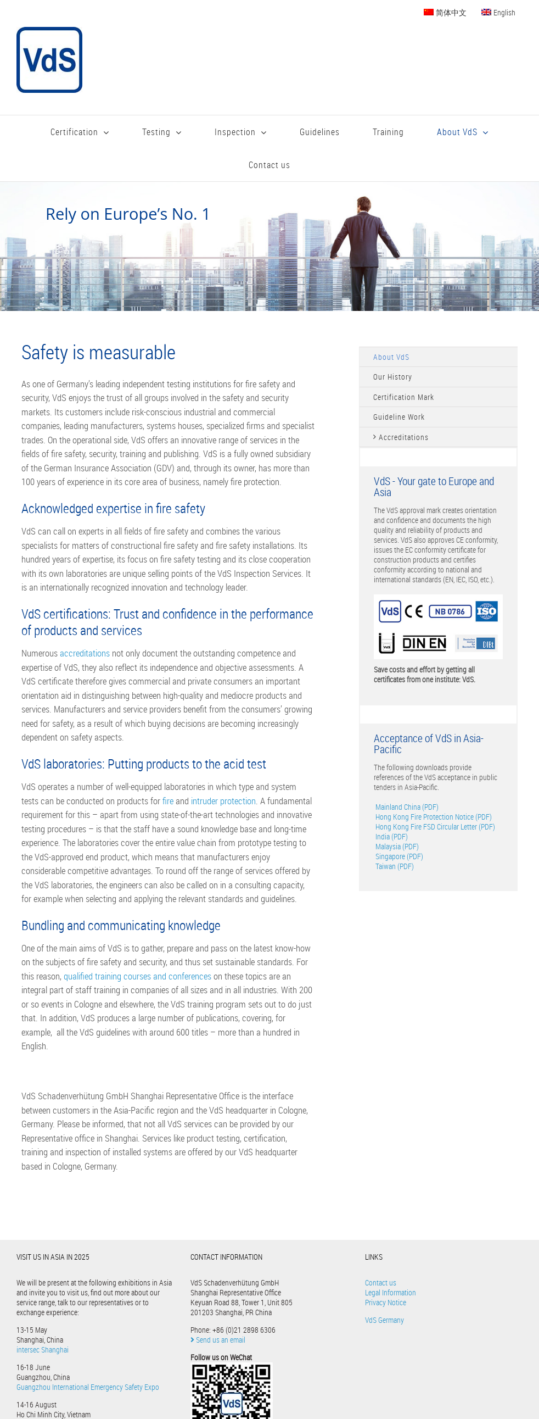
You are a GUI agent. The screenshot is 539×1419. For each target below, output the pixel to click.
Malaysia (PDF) (396, 846)
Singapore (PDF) (398, 856)
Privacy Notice (385, 1302)
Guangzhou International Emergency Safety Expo (87, 1387)
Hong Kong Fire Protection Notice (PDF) (433, 816)
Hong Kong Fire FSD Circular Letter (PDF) (434, 826)
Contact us (380, 1282)
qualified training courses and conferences (137, 976)
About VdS (391, 357)
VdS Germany (384, 1320)
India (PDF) (391, 836)
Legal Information (390, 1292)
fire (169, 800)
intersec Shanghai (42, 1349)
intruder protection (223, 800)
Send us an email (217, 1339)
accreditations (86, 653)
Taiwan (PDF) (394, 866)
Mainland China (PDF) (406, 807)
